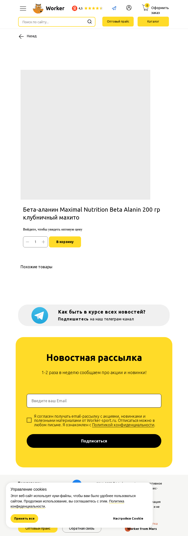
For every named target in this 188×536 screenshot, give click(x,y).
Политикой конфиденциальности (123, 425)
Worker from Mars (142, 528)
